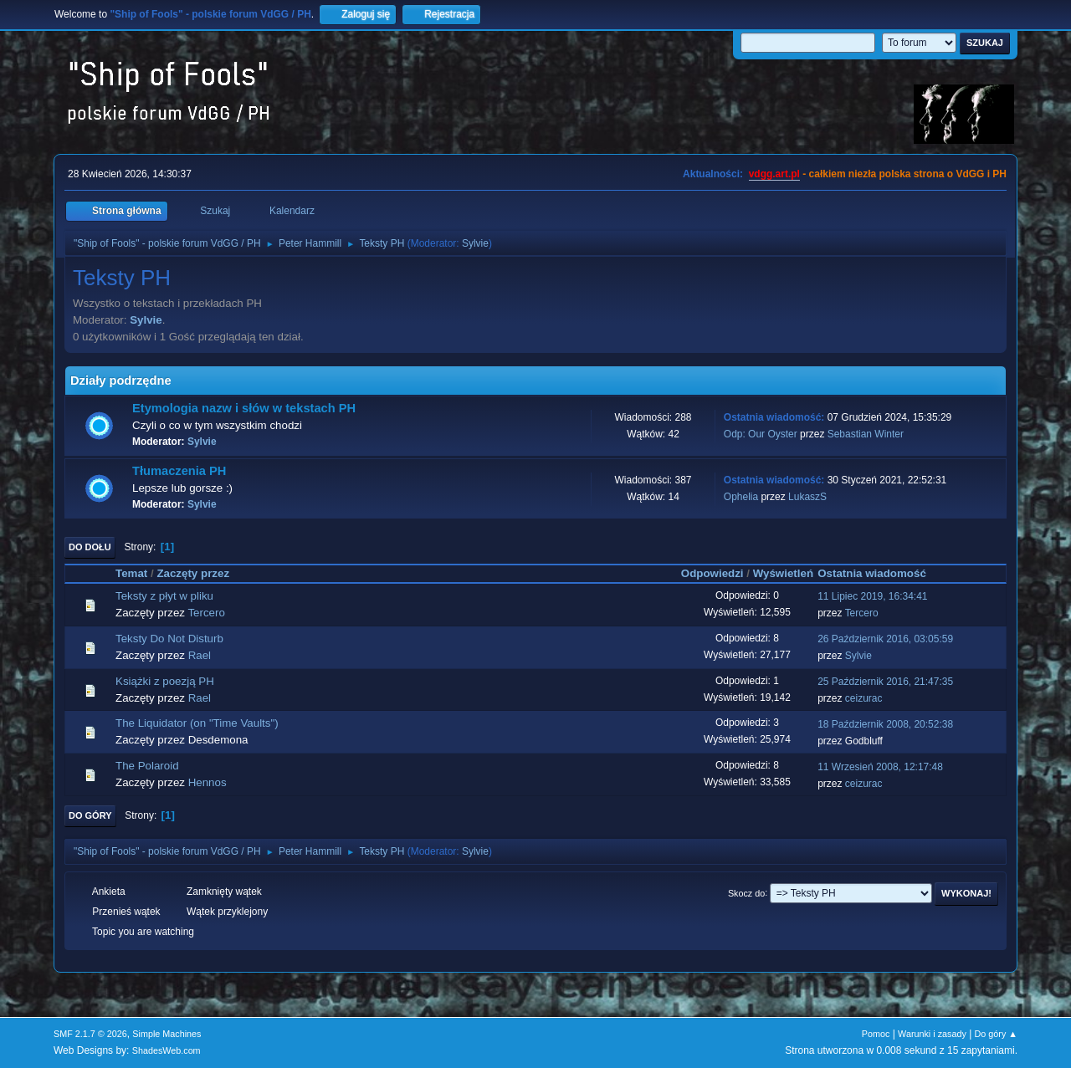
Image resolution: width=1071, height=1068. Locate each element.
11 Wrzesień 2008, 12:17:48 (880, 767)
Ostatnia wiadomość (879, 573)
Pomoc (876, 1034)
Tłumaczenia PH (179, 471)
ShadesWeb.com (166, 1050)
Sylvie (475, 243)
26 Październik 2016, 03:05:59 (885, 639)
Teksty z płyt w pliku (164, 596)
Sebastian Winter (866, 434)
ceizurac (864, 698)
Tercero (205, 612)
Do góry (90, 815)
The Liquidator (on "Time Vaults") (197, 723)
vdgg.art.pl (774, 174)
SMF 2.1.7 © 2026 (90, 1034)
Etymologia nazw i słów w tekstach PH (244, 408)
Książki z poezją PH (164, 681)
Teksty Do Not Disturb (169, 638)
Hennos (207, 782)
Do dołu (90, 547)
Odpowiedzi (712, 573)
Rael (199, 655)
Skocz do (746, 892)
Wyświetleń (783, 573)
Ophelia (741, 497)
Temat (131, 573)
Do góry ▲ (996, 1034)
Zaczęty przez (192, 573)
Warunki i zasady (932, 1034)
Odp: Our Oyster (762, 434)
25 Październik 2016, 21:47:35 (885, 681)
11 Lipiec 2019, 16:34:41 (872, 596)
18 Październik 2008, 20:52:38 (885, 724)
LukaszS (807, 497)
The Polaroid (147, 765)
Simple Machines (166, 1034)
